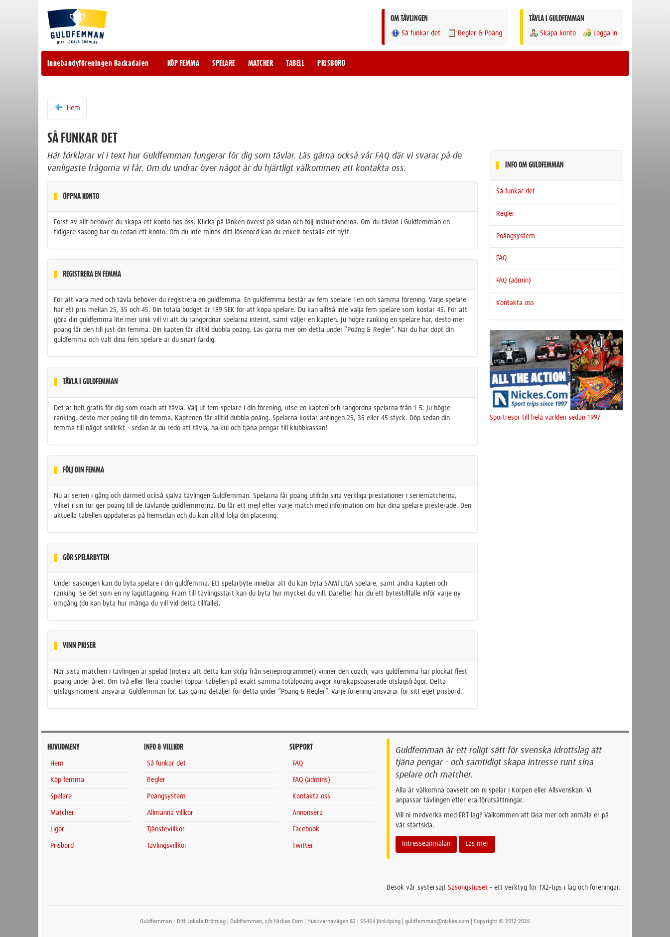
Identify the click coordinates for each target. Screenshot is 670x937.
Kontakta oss (515, 303)
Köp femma (67, 780)
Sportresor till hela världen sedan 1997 (545, 417)
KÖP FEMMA (183, 63)
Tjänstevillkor (166, 829)
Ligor (57, 829)
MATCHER (260, 63)
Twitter (302, 845)
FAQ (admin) (513, 280)
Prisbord (62, 845)
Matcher (62, 812)
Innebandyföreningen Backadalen (98, 63)
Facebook (305, 829)
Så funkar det (415, 33)
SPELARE (223, 63)
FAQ (501, 258)
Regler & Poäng (474, 33)
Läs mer (477, 843)
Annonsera (307, 812)
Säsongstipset (468, 887)
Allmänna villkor (170, 812)
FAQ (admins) (311, 780)
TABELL (295, 63)
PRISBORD (331, 63)
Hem (67, 108)
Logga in (599, 33)
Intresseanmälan (426, 843)
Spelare (61, 796)
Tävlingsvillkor (167, 845)
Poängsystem (515, 236)
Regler (505, 213)
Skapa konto (552, 33)
